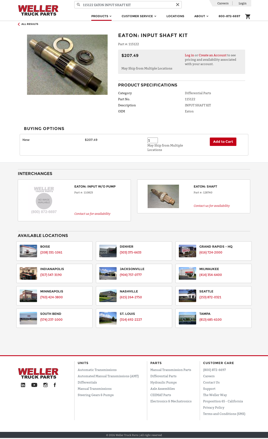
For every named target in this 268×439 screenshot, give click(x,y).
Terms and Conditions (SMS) (224, 414)
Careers (223, 3)
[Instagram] (45, 385)
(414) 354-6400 (210, 275)
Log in (189, 55)
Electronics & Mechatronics (171, 401)
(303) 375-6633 (130, 252)
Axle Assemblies (162, 388)
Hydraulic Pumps (163, 382)
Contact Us (211, 382)
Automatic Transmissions (97, 370)
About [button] (200, 16)
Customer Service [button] (138, 16)
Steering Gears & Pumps (96, 395)
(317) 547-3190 (51, 275)
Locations (175, 16)
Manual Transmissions (95, 388)
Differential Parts (163, 376)
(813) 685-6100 (210, 319)
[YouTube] (34, 385)
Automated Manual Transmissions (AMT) (108, 376)
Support (209, 388)
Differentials (87, 382)
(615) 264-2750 (131, 297)
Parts (156, 363)
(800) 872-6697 (214, 370)
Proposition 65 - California (223, 401)
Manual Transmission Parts (170, 370)
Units (83, 363)
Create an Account (213, 55)
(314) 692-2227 (131, 319)
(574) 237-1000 (51, 319)
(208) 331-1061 (51, 252)
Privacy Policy (213, 407)
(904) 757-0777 (131, 275)
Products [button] (100, 16)
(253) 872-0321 (210, 297)
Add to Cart (223, 142)
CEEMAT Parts (160, 395)
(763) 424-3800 (51, 297)
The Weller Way (215, 395)
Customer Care (218, 363)
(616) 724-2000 (210, 252)
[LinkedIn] (23, 385)
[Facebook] (55, 385)
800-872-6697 (229, 16)
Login (242, 3)
